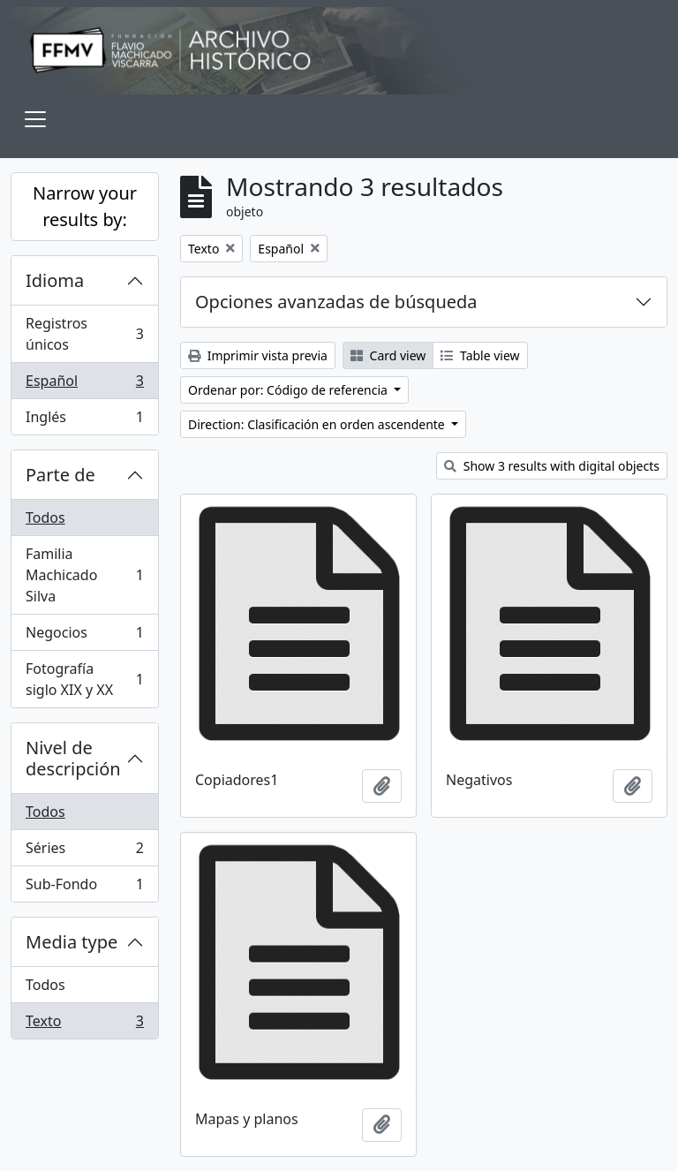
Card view (388, 355)
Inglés (84, 420)
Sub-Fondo (84, 887)
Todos (45, 517)
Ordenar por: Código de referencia (289, 390)
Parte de (60, 475)
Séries (84, 851)
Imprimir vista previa (258, 355)
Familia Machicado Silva (84, 575)
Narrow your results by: (85, 206)
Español (84, 384)
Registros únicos (84, 334)
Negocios (84, 636)
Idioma (55, 280)
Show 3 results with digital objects (551, 465)
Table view (480, 355)
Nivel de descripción (73, 758)
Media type (71, 942)
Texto (84, 1024)
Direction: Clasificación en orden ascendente (318, 424)
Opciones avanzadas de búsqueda (336, 302)
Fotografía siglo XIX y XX (84, 679)
